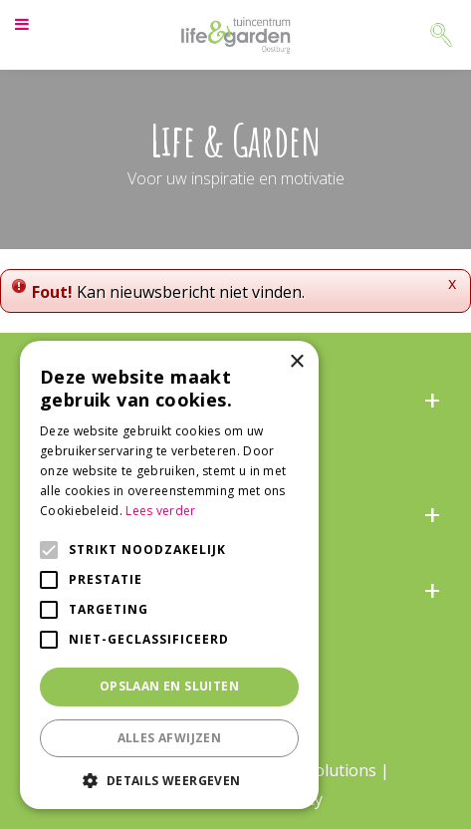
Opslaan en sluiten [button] (169, 686)
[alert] (169, 575)
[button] (169, 779)
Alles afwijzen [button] (170, 737)
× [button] (296, 362)
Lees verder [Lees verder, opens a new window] (160, 510)
